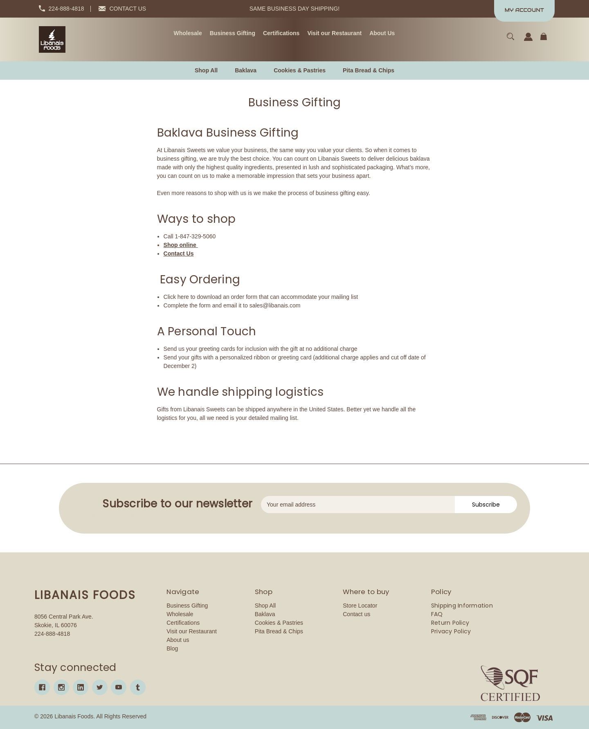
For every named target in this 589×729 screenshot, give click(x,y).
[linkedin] (80, 687)
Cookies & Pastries (279, 622)
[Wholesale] (188, 33)
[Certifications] (281, 33)
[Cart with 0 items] (543, 40)
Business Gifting (187, 605)
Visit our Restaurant (191, 631)
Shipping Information (462, 605)
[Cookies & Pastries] (299, 70)
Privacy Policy (451, 631)
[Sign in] (528, 40)
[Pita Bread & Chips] (368, 70)
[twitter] (100, 687)
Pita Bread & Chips (279, 631)
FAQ (437, 614)
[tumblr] (138, 687)
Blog (172, 648)
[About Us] (382, 33)
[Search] (510, 40)
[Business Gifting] (232, 33)
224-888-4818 (66, 8)
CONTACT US (128, 8)
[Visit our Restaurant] (334, 33)
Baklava (265, 614)
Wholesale (179, 614)
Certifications (183, 622)
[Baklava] (245, 70)
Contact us (356, 614)
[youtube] (118, 687)
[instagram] (61, 687)
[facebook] (42, 687)
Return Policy (450, 623)
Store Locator (360, 605)
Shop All (265, 605)
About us (177, 640)
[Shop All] (206, 70)
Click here (176, 297)
